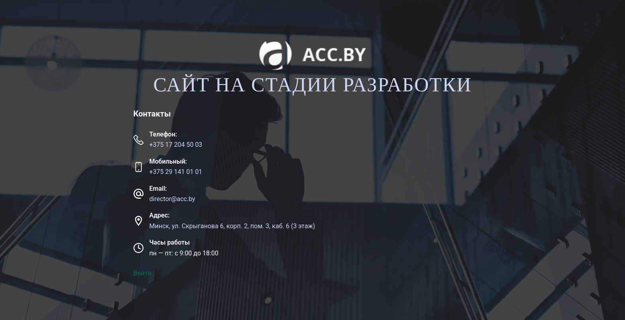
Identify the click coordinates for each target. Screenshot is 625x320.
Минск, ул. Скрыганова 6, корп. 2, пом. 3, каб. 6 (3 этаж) (232, 226)
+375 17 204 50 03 (175, 144)
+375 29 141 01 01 (175, 172)
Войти (142, 273)
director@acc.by (172, 199)
